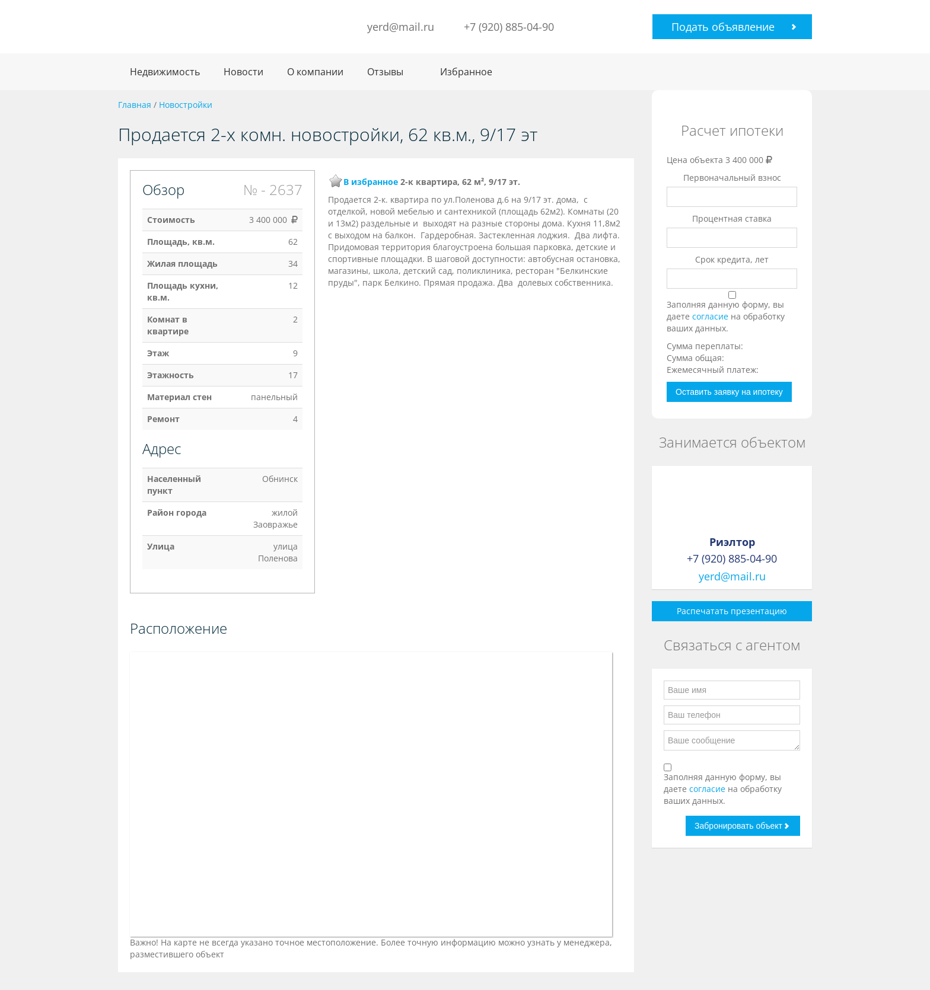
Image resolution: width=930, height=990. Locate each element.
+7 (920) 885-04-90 (509, 27)
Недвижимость (165, 71)
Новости (243, 71)
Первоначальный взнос (732, 177)
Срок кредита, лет (732, 259)
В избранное (370, 181)
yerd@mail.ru (400, 27)
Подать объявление (723, 27)
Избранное (466, 71)
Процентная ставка (732, 218)
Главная (134, 104)
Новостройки (185, 104)
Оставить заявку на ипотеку (729, 392)
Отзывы (385, 71)
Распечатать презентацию (732, 611)
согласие (711, 316)
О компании (315, 71)
